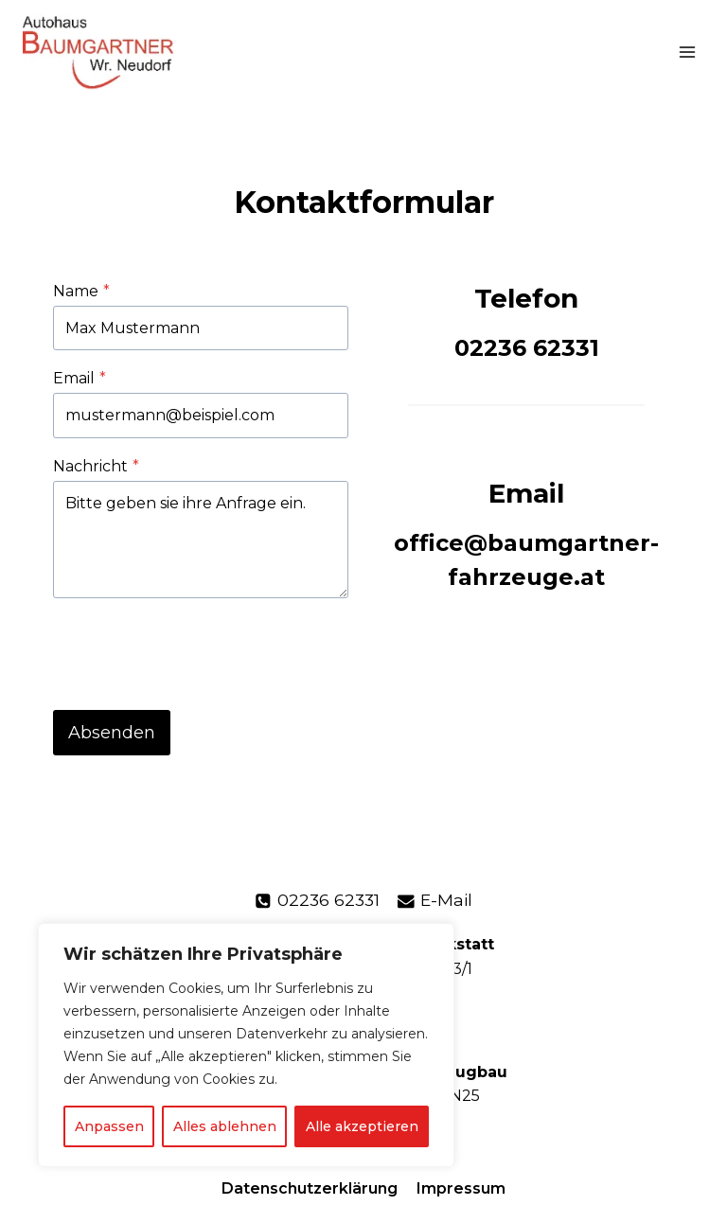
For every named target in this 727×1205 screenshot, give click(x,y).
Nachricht (96, 466)
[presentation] (197, 650)
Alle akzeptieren (362, 1126)
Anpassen (109, 1126)
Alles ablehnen (224, 1126)
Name (81, 291)
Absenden (111, 732)
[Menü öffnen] (686, 51)
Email (79, 378)
